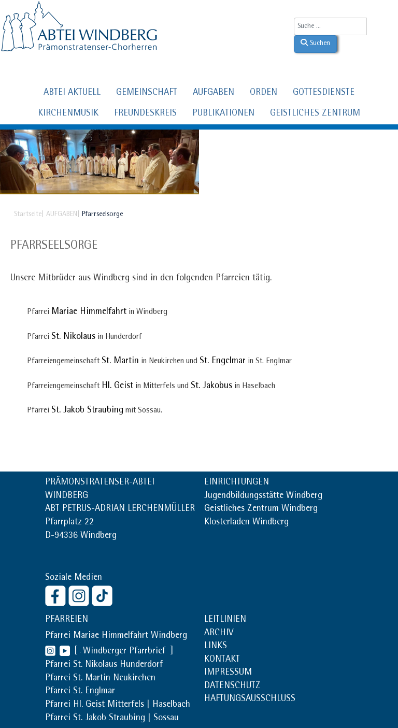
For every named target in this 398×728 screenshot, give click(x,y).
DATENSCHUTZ (232, 686)
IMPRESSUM (228, 673)
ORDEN (263, 93)
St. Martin (120, 361)
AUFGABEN (213, 93)
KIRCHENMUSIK (68, 114)
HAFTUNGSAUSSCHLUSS (249, 699)
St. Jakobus (211, 386)
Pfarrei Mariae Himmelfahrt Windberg (116, 636)
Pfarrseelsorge (53, 246)
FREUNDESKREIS (145, 114)
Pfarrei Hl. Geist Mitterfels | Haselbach (117, 705)
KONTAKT (222, 660)
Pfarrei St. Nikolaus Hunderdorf (104, 665)
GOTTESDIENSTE (323, 93)
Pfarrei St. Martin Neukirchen (100, 678)
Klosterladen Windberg (246, 522)
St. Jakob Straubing (87, 411)
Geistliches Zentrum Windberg (261, 509)
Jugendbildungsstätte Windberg (263, 496)
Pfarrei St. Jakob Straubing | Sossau (112, 718)
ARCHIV (218, 633)
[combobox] (330, 26)
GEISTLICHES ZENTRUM (315, 114)
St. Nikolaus (73, 337)
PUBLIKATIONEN (223, 114)
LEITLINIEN (225, 620)
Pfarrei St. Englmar (80, 691)
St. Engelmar (223, 361)
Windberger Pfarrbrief (125, 651)
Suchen (315, 43)
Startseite (27, 214)
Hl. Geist (117, 386)
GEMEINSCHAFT (146, 93)
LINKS (215, 646)
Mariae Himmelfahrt (88, 312)
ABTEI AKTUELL (72, 93)
